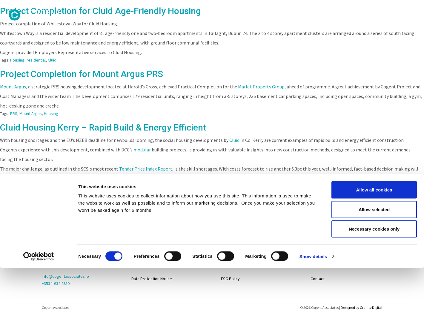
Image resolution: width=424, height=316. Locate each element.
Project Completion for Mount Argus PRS (81, 74)
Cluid (52, 60)
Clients (275, 24)
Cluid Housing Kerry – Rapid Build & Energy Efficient (103, 127)
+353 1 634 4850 (56, 283)
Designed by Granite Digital (361, 307)
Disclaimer (140, 263)
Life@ (316, 248)
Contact (373, 24)
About (170, 24)
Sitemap (138, 234)
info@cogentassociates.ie (65, 276)
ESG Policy (230, 278)
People (204, 24)
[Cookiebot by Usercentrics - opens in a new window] (39, 210)
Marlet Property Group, (262, 87)
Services (308, 24)
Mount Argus (13, 87)
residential (36, 60)
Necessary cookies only (374, 182)
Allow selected (374, 163)
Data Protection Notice (151, 278)
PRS (13, 113)
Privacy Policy (143, 248)
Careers (407, 24)
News (343, 24)
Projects (237, 24)
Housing (17, 60)
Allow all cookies (374, 143)
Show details (313, 210)
